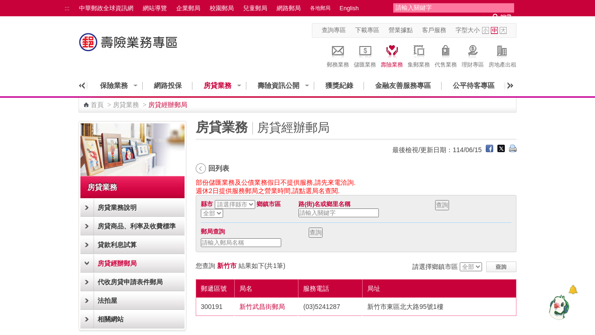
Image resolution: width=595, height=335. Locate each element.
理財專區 (473, 55)
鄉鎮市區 (269, 204)
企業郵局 (188, 8)
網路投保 (168, 85)
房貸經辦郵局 (117, 263)
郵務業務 (338, 55)
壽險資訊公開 (278, 85)
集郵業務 (419, 55)
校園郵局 (222, 8)
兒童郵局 (255, 8)
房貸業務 (217, 85)
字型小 (485, 30)
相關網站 (111, 319)
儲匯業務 (365, 55)
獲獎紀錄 (339, 85)
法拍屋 (107, 300)
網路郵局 (289, 8)
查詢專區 (334, 30)
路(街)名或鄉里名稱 (324, 204)
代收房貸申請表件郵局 (130, 282)
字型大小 (468, 30)
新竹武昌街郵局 (262, 306)
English (349, 8)
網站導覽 (155, 8)
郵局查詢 (213, 231)
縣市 (207, 204)
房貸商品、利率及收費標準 (137, 226)
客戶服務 (434, 30)
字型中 (494, 30)
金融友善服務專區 (403, 85)
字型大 (503, 30)
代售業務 (446, 55)
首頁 (97, 104)
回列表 (218, 168)
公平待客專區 (474, 85)
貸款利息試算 (117, 244)
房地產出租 (502, 55)
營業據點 (401, 30)
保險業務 (114, 85)
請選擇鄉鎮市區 (435, 266)
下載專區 (367, 30)
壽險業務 (392, 55)
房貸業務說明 (117, 207)
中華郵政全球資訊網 (106, 8)
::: (67, 8)
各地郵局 (320, 8)
